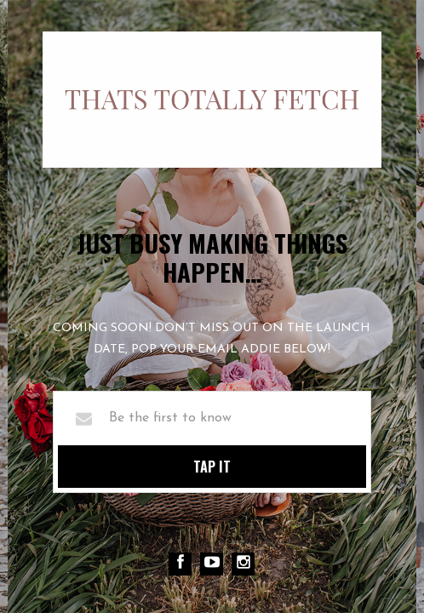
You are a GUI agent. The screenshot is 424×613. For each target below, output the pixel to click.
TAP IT (212, 466)
